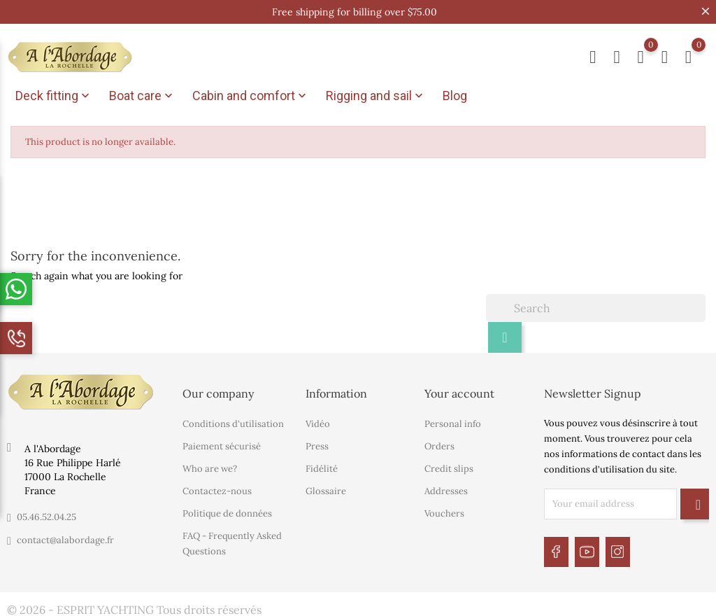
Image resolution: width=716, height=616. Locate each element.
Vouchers (444, 511)
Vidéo (318, 422)
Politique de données (227, 511)
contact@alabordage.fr (65, 538)
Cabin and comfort (250, 96)
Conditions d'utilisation (233, 422)
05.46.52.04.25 (46, 515)
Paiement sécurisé (221, 444)
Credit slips (448, 466)
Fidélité (322, 466)
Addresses (446, 489)
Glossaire (326, 489)
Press (317, 444)
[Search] (596, 306)
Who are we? (209, 466)
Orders (439, 444)
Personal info (452, 422)
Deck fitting (53, 96)
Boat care (142, 96)
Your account (459, 391)
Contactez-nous (217, 489)
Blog (455, 95)
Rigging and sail (376, 96)
